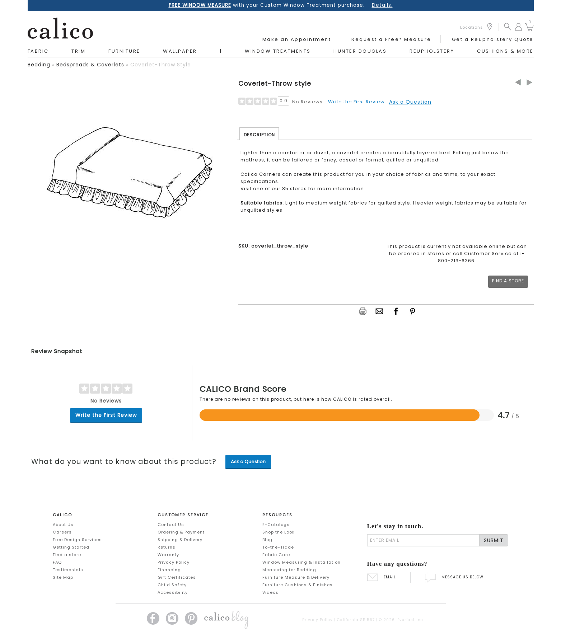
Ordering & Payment (181, 532)
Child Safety (172, 585)
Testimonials (68, 570)
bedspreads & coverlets (90, 64)
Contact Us (171, 524)
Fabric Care (276, 555)
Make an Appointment (296, 39)
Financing (169, 570)
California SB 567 (356, 619)
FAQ (57, 562)
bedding (39, 64)
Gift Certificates (177, 577)
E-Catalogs (276, 524)
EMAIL (381, 577)
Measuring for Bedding (289, 570)
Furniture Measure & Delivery (295, 577)
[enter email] (423, 540)
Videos (270, 592)
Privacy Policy (174, 562)
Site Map (63, 577)
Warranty (168, 555)
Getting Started (71, 547)
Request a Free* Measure (391, 39)
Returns (167, 547)
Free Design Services (77, 539)
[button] (507, 26)
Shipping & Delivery (180, 539)
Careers (62, 532)
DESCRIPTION (259, 135)
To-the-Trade (278, 547)
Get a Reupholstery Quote (493, 39)
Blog (267, 539)
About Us (63, 524)
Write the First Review (356, 101)
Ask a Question (410, 101)
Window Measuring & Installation (301, 562)
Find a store (67, 555)
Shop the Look (278, 532)
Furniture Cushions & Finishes (297, 585)
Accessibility (173, 592)
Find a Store (508, 281)
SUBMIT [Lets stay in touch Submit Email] (494, 540)
